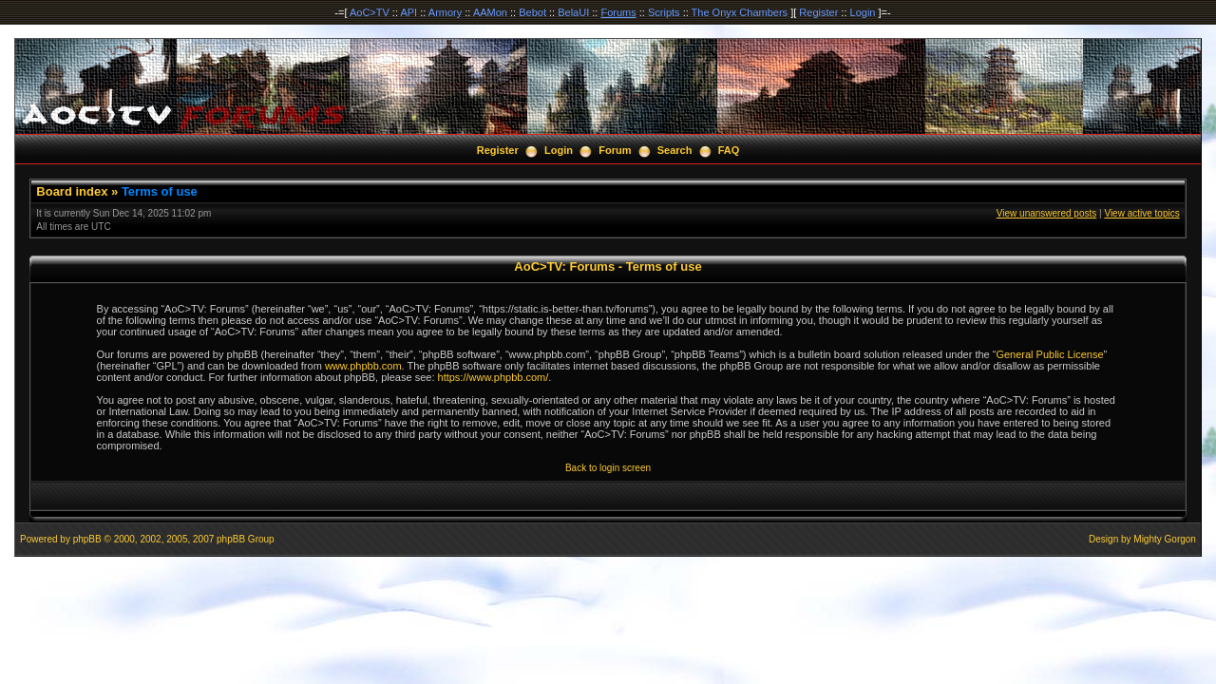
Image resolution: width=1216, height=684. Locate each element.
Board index (71, 191)
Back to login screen (608, 468)
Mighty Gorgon (1164, 539)
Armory (445, 12)
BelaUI (573, 12)
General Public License (1049, 354)
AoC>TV (370, 12)
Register (818, 12)
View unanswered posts (1046, 213)
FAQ (729, 150)
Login (863, 12)
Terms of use (160, 191)
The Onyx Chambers (740, 12)
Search (675, 150)
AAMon (490, 12)
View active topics (1141, 213)
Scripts (664, 12)
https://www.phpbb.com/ (493, 377)
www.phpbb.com (363, 365)
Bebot (532, 12)
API (408, 12)
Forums (618, 12)
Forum (614, 150)
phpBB (87, 539)
